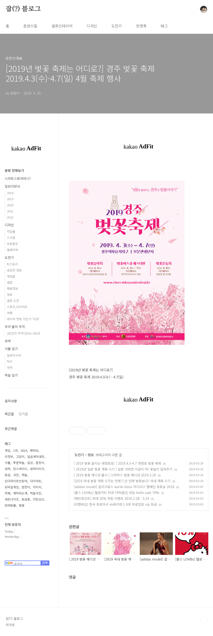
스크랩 (11, 237)
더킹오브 (38, 499)
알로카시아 (14, 355)
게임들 (11, 276)
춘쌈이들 (30, 26)
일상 (30, 462)
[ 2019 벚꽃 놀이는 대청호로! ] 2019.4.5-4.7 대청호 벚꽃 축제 (117, 463)
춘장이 (40, 462)
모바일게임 (12, 487)
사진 (16, 475)
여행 (9, 313)
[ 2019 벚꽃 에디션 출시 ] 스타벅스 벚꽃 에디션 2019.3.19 (115, 475)
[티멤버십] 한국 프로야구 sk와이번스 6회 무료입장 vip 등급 (115, 504)
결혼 (9, 282)
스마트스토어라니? (18, 178)
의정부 (9, 456)
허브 (9, 361)
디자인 (92, 26)
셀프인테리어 (62, 26)
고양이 (20, 456)
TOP (203, 620)
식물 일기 (11, 348)
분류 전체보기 (14, 170)
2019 (10, 199)
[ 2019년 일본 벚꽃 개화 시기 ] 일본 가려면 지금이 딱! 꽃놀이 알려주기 (123, 469)
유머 (8, 341)
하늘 (24, 475)
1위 (15, 450)
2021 (10, 211)
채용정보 (12, 288)
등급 (7, 475)
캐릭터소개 (20, 493)
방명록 (141, 26)
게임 (7, 450)
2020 (10, 205)
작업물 (11, 231)
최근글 (9, 413)
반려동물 (10, 505)
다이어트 (35, 481)
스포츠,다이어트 (17, 307)
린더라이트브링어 (16, 481)
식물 (7, 462)
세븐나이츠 (12, 499)
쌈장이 (26, 487)
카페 (7, 493)
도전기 (116, 26)
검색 (192, 9)
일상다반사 (12, 186)
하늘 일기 (11, 375)
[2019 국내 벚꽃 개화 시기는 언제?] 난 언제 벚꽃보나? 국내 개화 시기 (122, 480)
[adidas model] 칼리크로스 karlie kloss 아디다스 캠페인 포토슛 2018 (124, 486)
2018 (10, 193)
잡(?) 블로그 (23, 9)
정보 (91, 454)
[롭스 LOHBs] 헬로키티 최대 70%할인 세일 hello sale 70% (116, 492)
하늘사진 (35, 493)
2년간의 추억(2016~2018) (23, 333)
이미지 (37, 487)
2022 (10, 217)
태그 (164, 26)
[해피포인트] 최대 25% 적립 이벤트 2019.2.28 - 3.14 (111, 498)
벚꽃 (21, 505)
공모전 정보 (14, 270)
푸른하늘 (18, 462)
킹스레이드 (20, 469)
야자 (9, 367)
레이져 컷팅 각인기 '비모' (23, 319)
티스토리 (12, 264)
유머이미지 (37, 469)
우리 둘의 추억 (15, 326)
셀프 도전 (13, 300)
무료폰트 (12, 243)
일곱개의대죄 (35, 456)
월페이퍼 (12, 250)
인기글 (23, 413)
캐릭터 (34, 450)
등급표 (26, 499)
